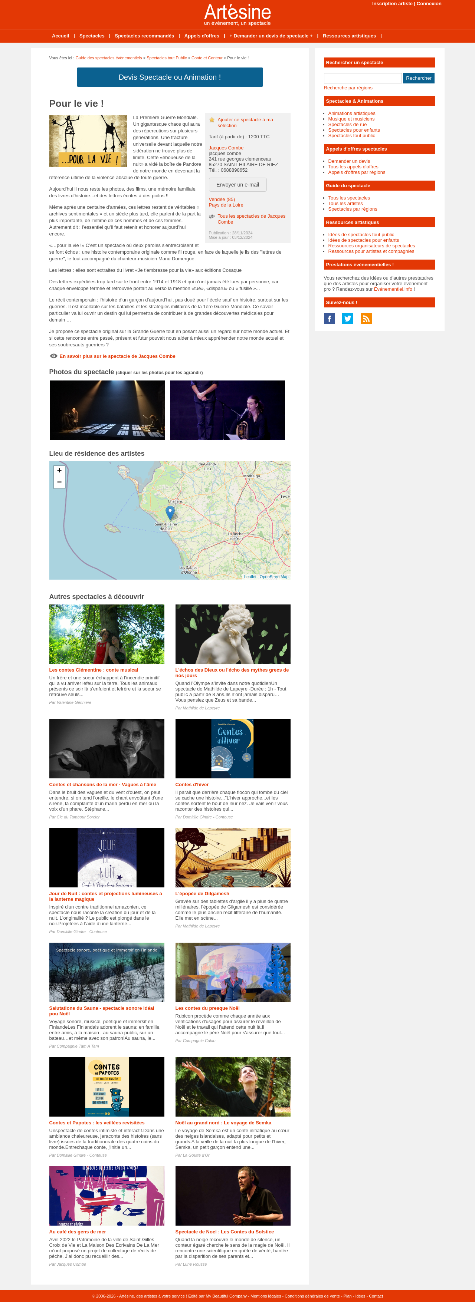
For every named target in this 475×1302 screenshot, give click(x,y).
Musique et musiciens (351, 119)
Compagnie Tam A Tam (78, 1046)
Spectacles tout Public (167, 58)
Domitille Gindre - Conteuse (208, 817)
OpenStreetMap (274, 576)
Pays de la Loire (226, 205)
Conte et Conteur (207, 58)
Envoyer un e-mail (237, 185)
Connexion (429, 3)
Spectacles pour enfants (354, 130)
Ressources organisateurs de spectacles (371, 245)
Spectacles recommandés (144, 36)
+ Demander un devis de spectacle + (271, 36)
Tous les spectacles (349, 198)
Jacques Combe (226, 148)
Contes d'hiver (192, 784)
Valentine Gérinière (74, 702)
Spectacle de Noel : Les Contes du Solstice (225, 1232)
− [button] (59, 482)
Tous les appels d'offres (353, 166)
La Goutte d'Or (196, 1155)
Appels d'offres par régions (357, 172)
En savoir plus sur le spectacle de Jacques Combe (118, 356)
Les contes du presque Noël (208, 1008)
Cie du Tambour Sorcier (78, 817)
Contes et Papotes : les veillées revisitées (97, 1122)
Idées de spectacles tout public (361, 234)
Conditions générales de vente (312, 1296)
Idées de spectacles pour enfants (363, 240)
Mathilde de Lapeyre (201, 708)
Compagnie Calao (199, 1040)
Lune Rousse (195, 1264)
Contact (376, 1296)
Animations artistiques (352, 113)
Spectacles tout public (351, 135)
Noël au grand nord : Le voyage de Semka (224, 1122)
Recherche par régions (348, 87)
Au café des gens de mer (77, 1232)
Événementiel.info (393, 289)
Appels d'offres (201, 36)
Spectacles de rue (347, 124)
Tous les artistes (345, 203)
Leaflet (250, 576)
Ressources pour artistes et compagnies (371, 251)
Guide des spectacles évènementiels (108, 58)
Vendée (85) (222, 199)
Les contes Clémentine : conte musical (93, 670)
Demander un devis (349, 161)
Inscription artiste (392, 3)
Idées (360, 1296)
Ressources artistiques (349, 36)
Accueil (60, 36)
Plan (348, 1296)
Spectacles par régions (352, 209)
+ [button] (59, 471)
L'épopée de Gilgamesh (202, 893)
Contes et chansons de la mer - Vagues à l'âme (102, 784)
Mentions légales (265, 1296)
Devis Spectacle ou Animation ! (170, 77)
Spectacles (92, 36)
